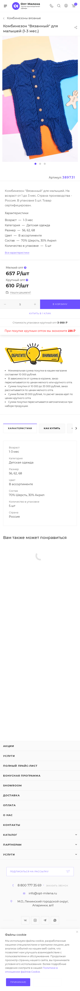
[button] (35, 164)
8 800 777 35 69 (29, 885)
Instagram (35, 920)
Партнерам (12, 844)
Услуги (9, 755)
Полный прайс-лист (20, 765)
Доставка (11, 795)
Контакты (11, 824)
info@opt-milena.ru (43, 893)
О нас (8, 815)
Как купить (52, 428)
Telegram (45, 920)
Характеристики (20, 428)
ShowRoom (12, 785)
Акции (8, 746)
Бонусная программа (21, 775)
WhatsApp (55, 920)
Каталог (10, 834)
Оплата (9, 805)
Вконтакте (25, 920)
